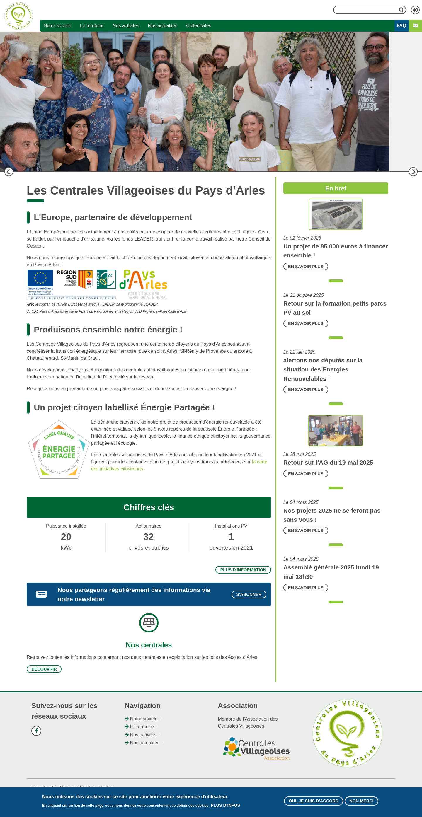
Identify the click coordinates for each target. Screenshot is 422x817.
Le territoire (92, 25)
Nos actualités (163, 25)
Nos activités (126, 25)
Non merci (361, 801)
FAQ (401, 25)
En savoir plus (305, 266)
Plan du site (43, 787)
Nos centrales (149, 645)
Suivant (413, 171)
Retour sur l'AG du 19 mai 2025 (328, 462)
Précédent (8, 171)
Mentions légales (77, 787)
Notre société (57, 25)
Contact (106, 787)
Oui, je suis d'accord (313, 801)
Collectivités (198, 25)
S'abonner (249, 594)
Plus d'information (243, 569)
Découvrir (44, 669)
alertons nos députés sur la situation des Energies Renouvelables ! (323, 369)
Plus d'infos (225, 805)
